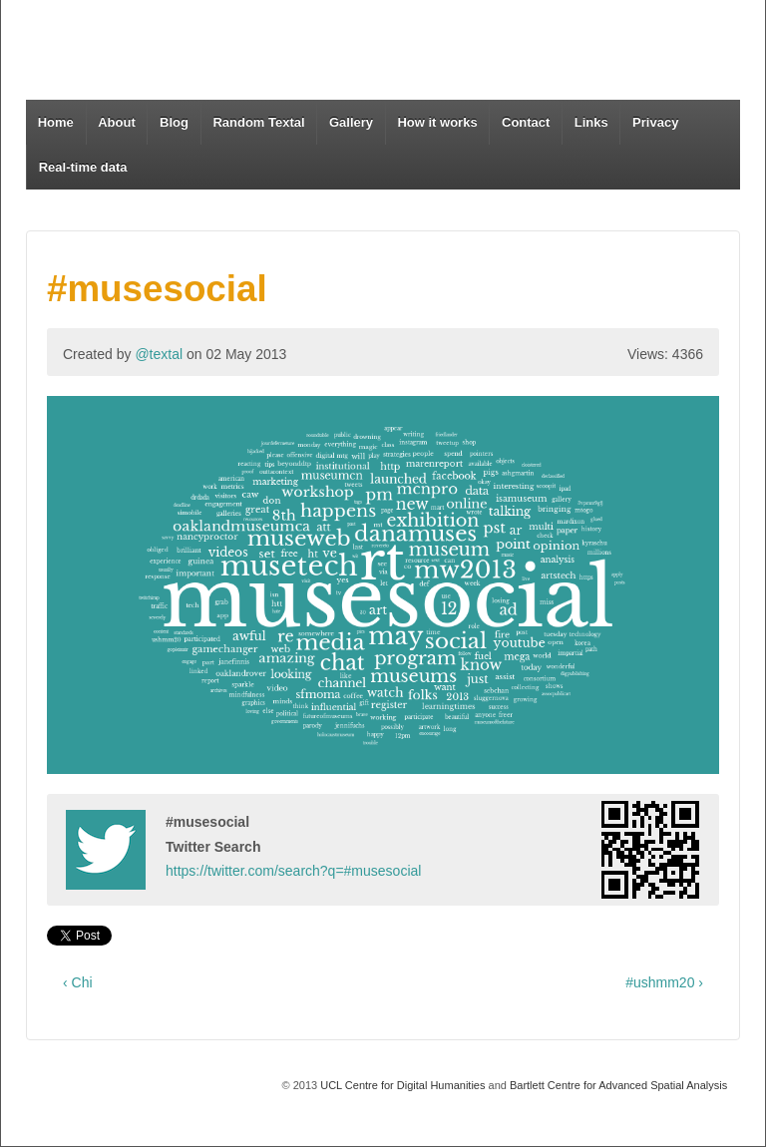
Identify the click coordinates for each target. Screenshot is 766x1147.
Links (591, 122)
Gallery (351, 122)
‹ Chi (78, 982)
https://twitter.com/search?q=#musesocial (293, 871)
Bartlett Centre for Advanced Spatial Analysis (618, 1085)
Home (56, 122)
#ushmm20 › (664, 982)
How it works (437, 122)
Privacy (655, 122)
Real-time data (83, 167)
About (117, 122)
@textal (159, 354)
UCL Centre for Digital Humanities (402, 1085)
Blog (174, 122)
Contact (526, 122)
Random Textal (258, 122)
